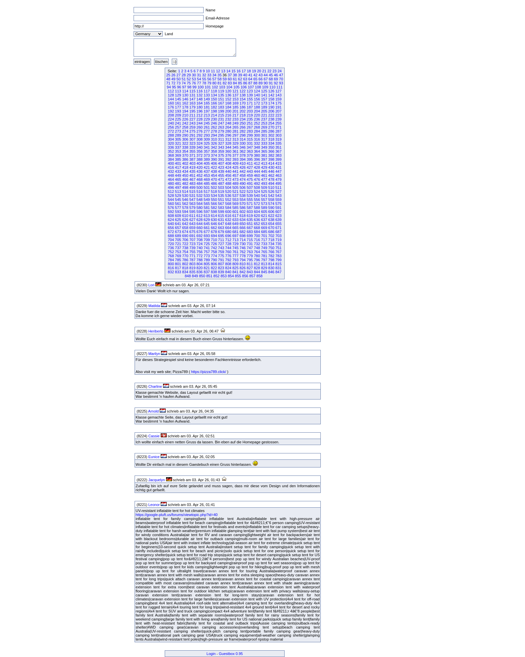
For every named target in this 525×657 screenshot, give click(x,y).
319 (278, 139)
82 (225, 83)
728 (228, 244)
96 (179, 87)
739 (192, 248)
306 (185, 139)
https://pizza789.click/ (208, 372)
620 (257, 216)
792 (228, 260)
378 (242, 155)
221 (264, 115)
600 (228, 212)
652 (257, 224)
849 (195, 276)
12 (218, 71)
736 (171, 248)
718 (271, 240)
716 (257, 240)
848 (188, 276)
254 (271, 123)
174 (271, 103)
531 (192, 196)
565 (207, 204)
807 (221, 264)
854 (231, 276)
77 (199, 83)
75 (189, 83)
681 (235, 232)
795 (250, 260)
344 (228, 147)
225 (178, 119)
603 (250, 212)
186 (242, 107)
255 (278, 123)
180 (200, 107)
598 (214, 212)
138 (242, 95)
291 (192, 135)
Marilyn (154, 354)
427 (250, 167)
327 (221, 143)
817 (178, 268)
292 (200, 135)
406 (214, 163)
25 (168, 75)
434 (185, 171)
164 (200, 103)
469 (207, 179)
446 (271, 171)
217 (235, 115)
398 (271, 159)
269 (264, 127)
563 (192, 204)
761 (235, 252)
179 (192, 107)
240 (171, 123)
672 (171, 232)
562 (185, 204)
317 (264, 139)
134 (214, 95)
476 (257, 179)
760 (228, 252)
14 (228, 71)
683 (250, 232)
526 (271, 192)
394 (242, 159)
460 (257, 175)
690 (185, 236)
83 (230, 83)
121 (235, 91)
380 (257, 155)
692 (200, 236)
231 (221, 119)
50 (178, 79)
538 (242, 196)
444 (257, 171)
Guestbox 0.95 (231, 654)
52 (189, 79)
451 (192, 175)
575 (278, 204)
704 (171, 240)
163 (192, 103)
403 (192, 163)
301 (264, 135)
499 (192, 188)
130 (185, 95)
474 (242, 179)
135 (221, 95)
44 (266, 75)
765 (264, 252)
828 (257, 268)
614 (214, 216)
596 (200, 212)
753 (178, 252)
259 (192, 127)
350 (271, 147)
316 (257, 139)
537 (235, 196)
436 (200, 171)
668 (257, 228)
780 (257, 256)
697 (235, 236)
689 (178, 236)
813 (264, 264)
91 (271, 83)
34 (214, 75)
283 (250, 131)
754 (185, 252)
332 (257, 143)
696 (228, 236)
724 (200, 244)
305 (178, 139)
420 (200, 167)
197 (207, 111)
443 (250, 171)
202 (242, 111)
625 (178, 220)
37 (230, 75)
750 (271, 248)
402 (185, 163)
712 (228, 240)
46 (276, 75)
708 (200, 240)
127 (278, 91)
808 (228, 264)
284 (257, 131)
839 (221, 272)
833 (178, 272)
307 (192, 139)
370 (185, 155)
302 (271, 135)
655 (278, 224)
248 (228, 123)
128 (171, 95)
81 (220, 83)
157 (264, 99)
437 (207, 171)
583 (221, 208)
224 (171, 119)
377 (235, 155)
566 (214, 204)
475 (250, 179)
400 (171, 163)
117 (207, 91)
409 (235, 163)
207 (278, 111)
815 (278, 264)
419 (192, 167)
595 (192, 212)
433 (178, 171)
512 (171, 192)
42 (255, 75)
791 (221, 260)
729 (235, 244)
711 (221, 240)
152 (228, 99)
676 (200, 232)
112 (171, 91)
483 (192, 183)
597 (207, 212)
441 (235, 171)
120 (228, 91)
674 (185, 232)
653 (264, 224)
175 (278, 103)
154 (242, 99)
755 (192, 252)
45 (271, 75)
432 (171, 171)
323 (192, 143)
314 (242, 139)
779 (250, 256)
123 (250, 91)
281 (235, 131)
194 (185, 111)
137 (235, 95)
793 (235, 260)
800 (171, 264)
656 (171, 228)
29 (189, 75)
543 (278, 196)
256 (171, 127)
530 (185, 196)
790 (214, 260)
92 (276, 83)
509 (264, 188)
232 (228, 119)
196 (200, 111)
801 (178, 264)
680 (228, 232)
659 (192, 228)
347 (250, 147)
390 (214, 159)
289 (178, 135)
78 (204, 83)
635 (250, 220)
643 (192, 224)
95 (174, 87)
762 (242, 252)
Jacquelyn (156, 480)
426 (242, 167)
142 (271, 95)
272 (171, 131)
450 (185, 175)
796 (257, 260)
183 (221, 107)
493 (264, 183)
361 (235, 151)
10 (208, 71)
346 (242, 147)
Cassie (154, 436)
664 (228, 228)
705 (178, 240)
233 (235, 119)
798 (271, 260)
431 (278, 167)
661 (207, 228)
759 (221, 252)
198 (214, 111)
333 (264, 143)
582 (214, 208)
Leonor (154, 505)
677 (207, 232)
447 (278, 171)
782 (271, 256)
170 (242, 103)
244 (200, 123)
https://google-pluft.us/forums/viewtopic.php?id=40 (177, 515)
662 (214, 228)
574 (271, 204)
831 (278, 268)
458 (242, 175)
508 (257, 188)
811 (250, 264)
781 (264, 256)
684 (257, 232)
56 (209, 79)
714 (242, 240)
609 (178, 216)
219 (250, 115)
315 (250, 139)
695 (221, 236)
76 (194, 83)
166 (214, 103)
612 (200, 216)
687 (278, 232)
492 (257, 183)
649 (235, 224)
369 (178, 155)
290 (185, 135)
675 (192, 232)
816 (171, 268)
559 (278, 200)
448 (171, 175)
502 (214, 188)
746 (242, 248)
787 (192, 260)
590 (271, 208)
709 (207, 240)
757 (207, 252)
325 (207, 143)
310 (214, 139)
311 (221, 139)
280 (228, 131)
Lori (151, 285)
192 (171, 111)
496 (171, 188)
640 (171, 224)
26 (173, 75)
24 (280, 71)
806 (214, 264)
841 (235, 272)
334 (271, 143)
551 (221, 200)
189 (264, 107)
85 (240, 83)
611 (192, 216)
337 (178, 147)
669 (264, 228)
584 (228, 208)
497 (178, 188)
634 (242, 220)
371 (192, 155)
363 (250, 151)
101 (208, 87)
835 (192, 272)
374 (214, 155)
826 (242, 268)
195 (192, 111)
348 (257, 147)
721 (178, 244)
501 (207, 188)
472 (228, 179)
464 (171, 179)
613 (207, 216)
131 (192, 95)
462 (271, 175)
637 (264, 220)
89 (260, 83)
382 (271, 155)
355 (192, 151)
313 (235, 139)
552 (228, 200)
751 (278, 248)
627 (192, 220)
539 (250, 196)
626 (185, 220)
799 (278, 260)
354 (185, 151)
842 (242, 272)
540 (257, 196)
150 (214, 99)
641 (178, 224)
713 (235, 240)
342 (214, 147)
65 (255, 79)
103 (222, 87)
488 (228, 183)
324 (200, 143)
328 (228, 143)
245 (207, 123)
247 (221, 123)
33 (209, 75)
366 (271, 151)
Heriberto (155, 331)
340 (200, 147)
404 (200, 163)
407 (221, 163)
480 (171, 183)
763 (250, 252)
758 (214, 252)
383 (278, 155)
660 (200, 228)
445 (264, 171)
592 (171, 212)
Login (211, 654)
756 (200, 252)
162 (185, 103)
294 (214, 135)
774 (214, 256)
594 (185, 212)
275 (192, 131)
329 (235, 143)
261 (207, 127)
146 (185, 99)
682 (242, 232)
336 (171, 147)
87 (250, 83)
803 (192, 264)
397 (264, 159)
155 (250, 99)
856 (245, 276)
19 (254, 71)
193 (178, 111)
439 (221, 171)
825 (235, 268)
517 (207, 192)
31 (199, 75)
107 (251, 87)
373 (207, 155)
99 (195, 87)
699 (250, 236)
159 (278, 99)
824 (228, 268)
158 (271, 99)
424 (228, 167)
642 (185, 224)
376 (228, 155)
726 (214, 244)
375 (221, 155)
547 (192, 200)
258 (185, 127)
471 (221, 179)
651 (250, 224)
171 (250, 103)
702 (271, 236)
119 (221, 91)
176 (171, 107)
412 (257, 163)
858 (259, 276)
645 (207, 224)
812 (257, 264)
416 (171, 167)
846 (271, 272)
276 (200, 131)
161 (178, 103)
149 (207, 99)
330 (242, 143)
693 (207, 236)
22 (269, 71)
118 (214, 91)
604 (257, 212)
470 (214, 179)
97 (184, 87)
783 (278, 256)
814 (271, 264)
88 (255, 83)
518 (214, 192)
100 (201, 87)
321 (178, 143)
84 (235, 83)
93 (281, 83)
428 (257, 167)
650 (242, 224)
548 (200, 200)
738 (185, 248)
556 (257, 200)
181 (207, 107)
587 (250, 208)
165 (207, 103)
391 (221, 159)
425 (235, 167)
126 (271, 91)
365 (264, 151)
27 (178, 75)
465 (178, 179)
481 (178, 183)
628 (200, 220)
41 (250, 75)
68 (271, 79)
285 (264, 131)
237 (264, 119)
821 (207, 268)
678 (214, 232)
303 (278, 135)
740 (200, 248)
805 (207, 264)
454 (214, 175)
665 (235, 228)
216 (228, 115)
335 (278, 143)
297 (235, 135)
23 (275, 71)
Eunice (154, 457)
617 (235, 216)
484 (200, 183)
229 (207, 119)
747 (250, 248)
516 (200, 192)
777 (235, 256)
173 (264, 103)
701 (264, 236)
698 (242, 236)
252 (257, 123)
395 (250, 159)
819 (192, 268)
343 (221, 147)
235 (250, 119)
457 (235, 175)
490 (242, 183)
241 (178, 123)
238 (271, 119)
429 (264, 167)
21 (264, 71)
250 (242, 123)
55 (204, 79)
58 (220, 79)
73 (178, 83)
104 (229, 87)
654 (271, 224)
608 (171, 216)
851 (209, 276)
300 (257, 135)
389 (207, 159)
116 (200, 91)
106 (243, 87)
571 (250, 204)
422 (214, 167)
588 (257, 208)
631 (221, 220)
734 (271, 244)
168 (228, 103)
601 (235, 212)
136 (228, 95)
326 (214, 143)
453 (207, 175)
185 (235, 107)
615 (221, 216)
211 (192, 115)
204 (257, 111)
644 (200, 224)
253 (264, 123)
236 (257, 119)
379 (250, 155)
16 (239, 71)
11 (213, 71)
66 (260, 79)
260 (200, 127)
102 (215, 87)
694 (214, 236)
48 (168, 79)
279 (221, 131)
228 (200, 119)
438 (214, 171)
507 (250, 188)
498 (185, 188)
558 (271, 200)
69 (276, 79)
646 (214, 224)
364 (257, 151)
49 (173, 79)
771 (192, 256)
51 (183, 79)
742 (214, 248)
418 (185, 167)
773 (207, 256)
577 (178, 208)
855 (238, 276)
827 (250, 268)
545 (178, 200)
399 (278, 159)
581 (207, 208)
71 (168, 83)
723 (192, 244)
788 (200, 260)
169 (235, 103)
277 (207, 131)
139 (250, 95)
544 (171, 200)
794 (242, 260)
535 (221, 196)
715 (250, 240)
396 (257, 159)
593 (178, 212)
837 (207, 272)
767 (278, 252)
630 (214, 220)
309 (207, 139)
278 (214, 131)
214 (214, 115)
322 (185, 143)
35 (220, 75)
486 (214, 183)
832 (171, 272)
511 (278, 188)
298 (242, 135)
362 (242, 151)
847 (278, 272)
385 (178, 159)
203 (250, 111)
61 (235, 79)
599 (221, 212)
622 (271, 216)
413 (264, 163)
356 (200, 151)
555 (250, 200)
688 (171, 236)
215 (221, 115)
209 (178, 115)
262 (214, 127)
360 (228, 151)
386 (185, 159)
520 (228, 192)
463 (278, 175)
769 (178, 256)
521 (235, 192)
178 (185, 107)
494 (271, 183)
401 (178, 163)
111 (280, 87)
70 (281, 79)
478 (271, 179)
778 (242, 256)
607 (278, 212)
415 (278, 163)
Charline (155, 386)
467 (192, 179)
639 (278, 220)
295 (221, 135)
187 (250, 107)
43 (260, 75)
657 (178, 228)
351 (278, 147)
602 (242, 212)
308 (200, 139)
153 (235, 99)
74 (183, 83)
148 (200, 99)
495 (278, 183)
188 (257, 107)
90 (266, 83)
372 (200, 155)
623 (278, 216)
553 (235, 200)
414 (271, 163)
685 (264, 232)
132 (200, 95)
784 (171, 260)
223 (278, 115)
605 (264, 212)
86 (245, 83)
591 (278, 208)
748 (257, 248)
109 (265, 87)
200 (228, 111)
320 (171, 143)
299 (250, 135)
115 (192, 91)
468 (200, 179)
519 (221, 192)
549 (207, 200)
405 (207, 163)
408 (228, 163)
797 (264, 260)
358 (214, 151)
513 (178, 192)
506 (242, 188)
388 (200, 159)
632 (228, 220)
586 (242, 208)
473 (235, 179)
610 (185, 216)
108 (258, 87)
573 (264, 204)
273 (178, 131)
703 (278, 236)
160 (171, 103)
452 (200, 175)
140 (257, 95)
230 (214, 119)
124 (257, 91)
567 (221, 204)
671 (278, 228)
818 (185, 268)
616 (228, 216)
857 (252, 276)
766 (271, 252)
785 (178, 260)
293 (207, 135)
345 (235, 147)
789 (207, 260)
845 (264, 272)
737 (178, 248)
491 (250, 183)
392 (228, 159)
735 (278, 244)
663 (221, 228)
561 (178, 204)
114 (185, 91)
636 (257, 220)
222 (271, 115)
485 (207, 183)
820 (200, 268)
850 (202, 276)
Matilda (154, 306)
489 (235, 183)
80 (214, 83)
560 (171, 204)
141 (264, 95)
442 (242, 171)
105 (236, 87)
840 (228, 272)
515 (192, 192)
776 (228, 256)
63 (245, 79)
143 (278, 95)
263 (221, 127)
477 (264, 179)
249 (235, 123)
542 (271, 196)
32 (204, 75)
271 (278, 127)
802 (185, 264)
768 (171, 256)
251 (250, 123)
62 (240, 79)
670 (271, 228)
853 (224, 276)
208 (171, 115)
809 (235, 264)
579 (192, 208)
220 (257, 115)
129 (178, 95)
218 (242, 115)
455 (221, 175)
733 (264, 244)
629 (207, 220)
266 (242, 127)
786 (185, 260)
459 (250, 175)
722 (185, 244)
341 (207, 147)
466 (185, 179)
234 (242, 119)
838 (214, 272)
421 (207, 167)
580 (200, 208)
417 (178, 167)
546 (185, 200)
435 (192, 171)
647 (221, 224)
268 (257, 127)
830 (271, 268)
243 (192, 123)
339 (192, 147)
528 (171, 196)
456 (228, 175)
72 (173, 83)
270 (271, 127)
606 (271, 212)
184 (228, 107)
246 (214, 123)
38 (235, 75)
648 (228, 224)
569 (235, 204)
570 (242, 204)
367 (278, 151)
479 (278, 179)
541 (264, 196)
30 (194, 75)
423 (221, 167)
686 (271, 232)
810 (242, 264)
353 (178, 151)
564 (200, 204)
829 (264, 268)
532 (200, 196)
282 (242, 131)
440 (228, 171)
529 (178, 196)
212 (200, 115)
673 (178, 232)
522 (242, 192)
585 (235, 208)
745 (235, 248)
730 (242, 244)
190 (271, 107)
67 (266, 79)
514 (185, 192)
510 (271, 188)
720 (171, 244)
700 (257, 236)
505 (235, 188)
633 (235, 220)
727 (221, 244)
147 (192, 99)
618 (242, 216)
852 (216, 276)
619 (250, 216)
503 (221, 188)
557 (264, 200)
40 (245, 75)
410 (242, 163)
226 (185, 119)
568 (228, 204)
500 (200, 188)
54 (199, 79)
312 (228, 139)
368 (171, 155)
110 (272, 87)
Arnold (153, 411)
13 (223, 71)
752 (171, 252)
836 (200, 272)
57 (214, 79)
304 (171, 139)
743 (221, 248)
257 (178, 127)
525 (264, 192)
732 (257, 244)
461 (264, 175)
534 (214, 196)
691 (192, 236)
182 (214, 107)
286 (271, 131)
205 (264, 111)
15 (233, 71)
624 (171, 220)
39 (240, 75)
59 (225, 79)
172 (257, 103)
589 (264, 208)
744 (228, 248)
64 (250, 79)
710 (214, 240)
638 (271, 220)
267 (250, 127)
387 (192, 159)
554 (242, 200)
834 (185, 272)
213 (207, 115)
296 (228, 135)
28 (183, 75)
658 (185, 228)
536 (228, 196)
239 (278, 119)
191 (278, 107)
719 (278, 240)
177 (178, 107)
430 (271, 167)
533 (207, 196)
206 (271, 111)
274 (185, 131)
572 (257, 204)
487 (221, 183)
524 (257, 192)
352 (171, 151)
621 (264, 216)
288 (171, 135)
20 (259, 71)
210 (185, 115)
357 (207, 151)
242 (185, 123)
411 (250, 163)
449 (178, 175)
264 (228, 127)
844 (257, 272)
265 (235, 127)
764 (257, 252)
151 (221, 99)
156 (257, 99)
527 (278, 192)
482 (185, 183)
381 (264, 155)
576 (171, 208)
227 (192, 119)
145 (178, 99)
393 (235, 159)
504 (228, 188)
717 (264, 240)
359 (221, 151)
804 (200, 264)
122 (242, 91)
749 (264, 248)
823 (221, 268)
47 (281, 75)
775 (221, 256)
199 (221, 111)
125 (264, 91)
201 (235, 111)
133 (207, 95)
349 (264, 147)
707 (192, 240)
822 (214, 268)
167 (221, 103)
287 (278, 131)
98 (189, 87)
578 (185, 208)
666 (242, 228)
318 (271, 139)
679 (221, 232)
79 (209, 83)
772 (200, 256)
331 (250, 143)
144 (171, 99)
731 (250, 244)
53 (194, 79)
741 (207, 248)
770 (185, 256)
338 (185, 147)
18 (249, 71)
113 (178, 91)
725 (207, 244)
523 (250, 192)
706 (185, 240)
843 (250, 272)
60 (230, 79)
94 (169, 87)
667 (250, 228)
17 (244, 71)
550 (214, 200)
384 (171, 159)
